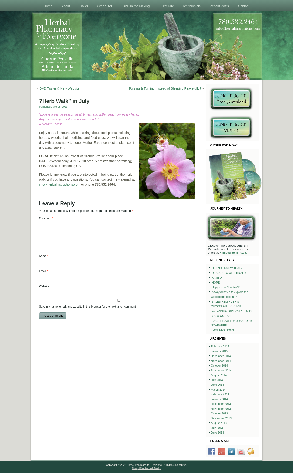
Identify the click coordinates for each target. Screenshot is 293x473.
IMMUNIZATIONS (223, 330)
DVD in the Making (136, 6)
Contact (243, 6)
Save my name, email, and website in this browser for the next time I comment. (88, 306)
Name (43, 256)
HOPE (216, 282)
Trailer (83, 6)
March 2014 (218, 389)
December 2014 (221, 356)
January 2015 (219, 351)
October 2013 (219, 413)
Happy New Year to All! (226, 287)
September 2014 (221, 370)
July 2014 (217, 380)
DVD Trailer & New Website (59, 88)
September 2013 (221, 418)
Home (48, 6)
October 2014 (219, 365)
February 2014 (220, 394)
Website (44, 286)
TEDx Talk (166, 6)
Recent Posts (219, 6)
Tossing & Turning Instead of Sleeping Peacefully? (165, 88)
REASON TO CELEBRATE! (229, 273)
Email (43, 271)
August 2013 (219, 423)
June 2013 (217, 432)
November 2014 (221, 361)
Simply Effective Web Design (146, 468)
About (65, 6)
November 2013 (221, 408)
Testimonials (192, 6)
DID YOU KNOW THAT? (227, 268)
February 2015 (220, 346)
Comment (46, 218)
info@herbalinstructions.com (59, 184)
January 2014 (219, 399)
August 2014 (219, 375)
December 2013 (221, 404)
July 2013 (217, 428)
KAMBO (217, 277)
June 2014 (217, 384)
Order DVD (105, 6)
